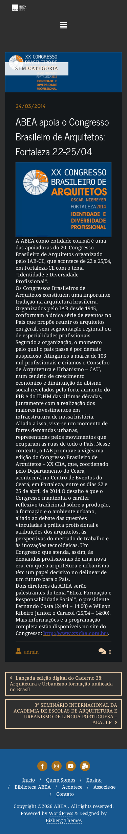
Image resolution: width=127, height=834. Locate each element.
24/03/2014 (31, 106)
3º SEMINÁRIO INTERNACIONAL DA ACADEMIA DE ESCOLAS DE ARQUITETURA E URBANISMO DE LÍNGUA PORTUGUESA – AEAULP (65, 713)
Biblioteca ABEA (33, 787)
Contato (65, 794)
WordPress (61, 813)
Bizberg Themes (64, 821)
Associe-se (104, 787)
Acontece (72, 787)
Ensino (94, 780)
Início (28, 780)
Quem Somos (60, 780)
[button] (63, 25)
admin (27, 651)
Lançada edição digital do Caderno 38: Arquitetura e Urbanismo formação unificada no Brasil (61, 684)
